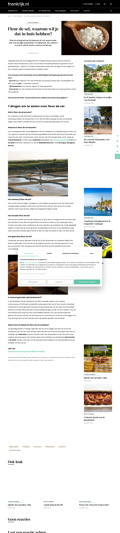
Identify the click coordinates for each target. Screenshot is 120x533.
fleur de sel (37, 447)
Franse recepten (89, 375)
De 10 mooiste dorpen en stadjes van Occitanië (98, 99)
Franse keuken (49, 447)
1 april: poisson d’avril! (53, 505)
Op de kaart (74, 12)
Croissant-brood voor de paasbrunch (94, 419)
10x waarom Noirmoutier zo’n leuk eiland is (96, 141)
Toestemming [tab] (28, 253)
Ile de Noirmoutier (14, 451)
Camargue (26, 447)
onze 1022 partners (31, 262)
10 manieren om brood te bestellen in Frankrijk (26, 352)
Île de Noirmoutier (59, 141)
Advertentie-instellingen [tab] (70, 253)
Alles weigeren (33, 282)
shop (98, 4)
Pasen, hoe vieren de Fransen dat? (94, 505)
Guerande (62, 447)
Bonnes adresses (28, 12)
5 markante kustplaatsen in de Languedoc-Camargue (97, 223)
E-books (87, 12)
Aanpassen (60, 282)
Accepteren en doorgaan (87, 282)
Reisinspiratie (12, 12)
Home (9, 17)
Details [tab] (49, 253)
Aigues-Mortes (13, 447)
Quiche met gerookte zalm (95, 378)
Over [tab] (91, 253)
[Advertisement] (98, 166)
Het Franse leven (44, 12)
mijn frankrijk (88, 4)
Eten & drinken (60, 12)
